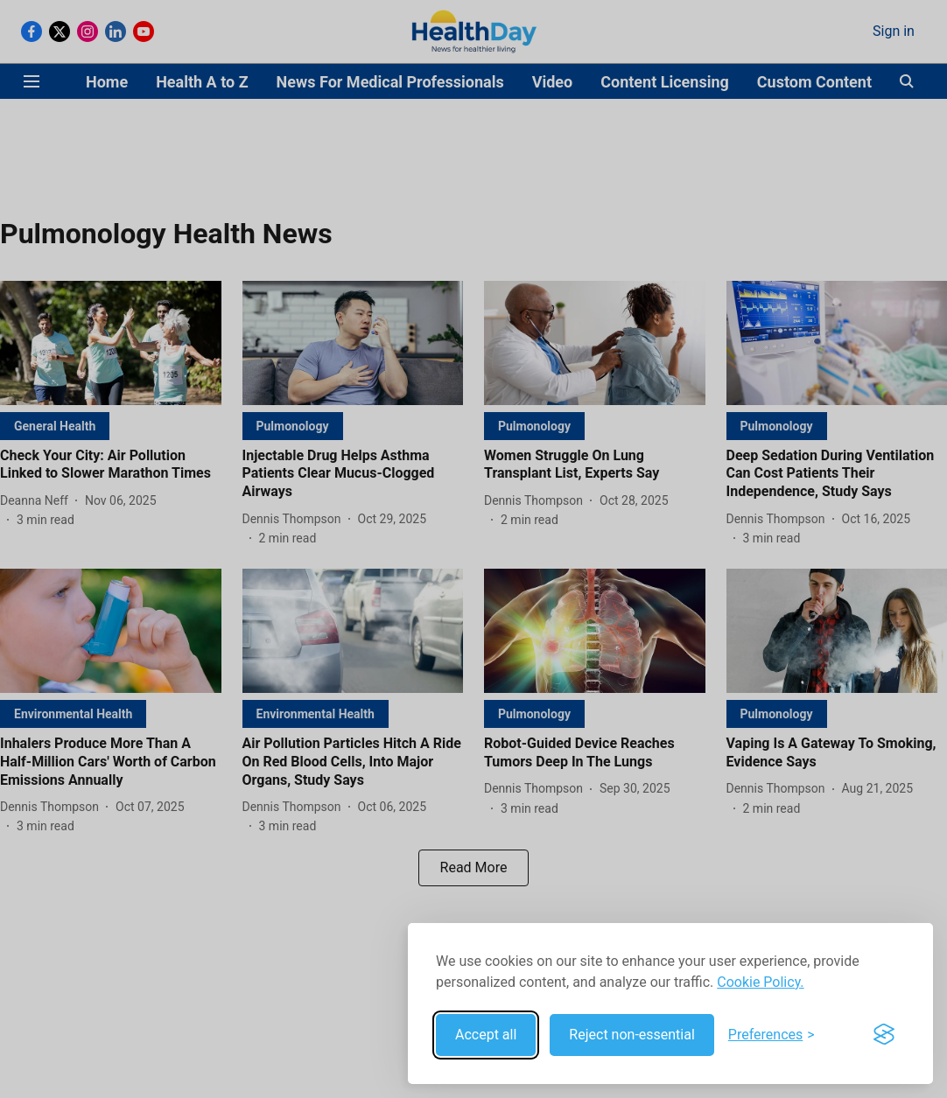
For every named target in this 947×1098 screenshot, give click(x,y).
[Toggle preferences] (771, 1035)
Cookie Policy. (760, 982)
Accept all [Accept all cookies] (485, 1034)
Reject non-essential (632, 1034)
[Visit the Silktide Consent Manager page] (884, 1035)
